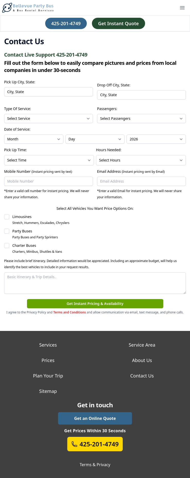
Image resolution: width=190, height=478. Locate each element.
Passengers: (107, 108)
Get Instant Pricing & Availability (94, 303)
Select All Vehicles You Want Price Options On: (95, 208)
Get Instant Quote (118, 23)
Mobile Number (38, 171)
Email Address (131, 171)
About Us (142, 360)
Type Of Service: (17, 108)
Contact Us (142, 376)
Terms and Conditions (69, 312)
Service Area (142, 345)
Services (48, 345)
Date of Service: (17, 129)
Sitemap (48, 391)
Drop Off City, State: (113, 85)
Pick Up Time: (15, 149)
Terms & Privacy (95, 464)
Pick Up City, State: (19, 81)
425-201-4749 (66, 23)
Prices (48, 360)
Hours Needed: (108, 149)
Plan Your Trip (48, 376)
